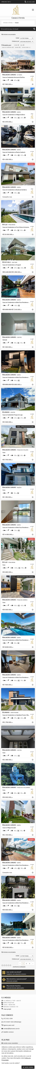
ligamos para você (8, 1025)
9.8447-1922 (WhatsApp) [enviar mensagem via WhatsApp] (12, 1022)
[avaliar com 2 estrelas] (4, 965)
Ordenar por (15, 41)
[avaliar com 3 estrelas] (6, 965)
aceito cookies (28, 1067)
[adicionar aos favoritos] (33, 84)
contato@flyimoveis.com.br (11, 1028)
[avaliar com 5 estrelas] (10, 965)
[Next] (32, 61)
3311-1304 (31, 2)
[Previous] (3, 61)
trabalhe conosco (8, 1032)
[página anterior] (20, 963)
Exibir (17, 38)
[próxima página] (33, 963)
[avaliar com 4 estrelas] (8, 965)
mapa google (7, 1009)
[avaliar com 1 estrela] (2, 965)
